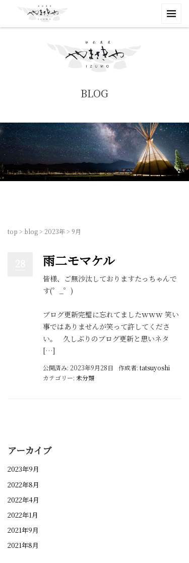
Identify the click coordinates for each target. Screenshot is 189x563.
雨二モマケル (79, 260)
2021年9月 (23, 530)
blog (31, 231)
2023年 (54, 231)
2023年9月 (23, 469)
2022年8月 (23, 484)
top (13, 231)
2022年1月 (23, 515)
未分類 (85, 377)
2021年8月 (23, 545)
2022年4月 (23, 499)
